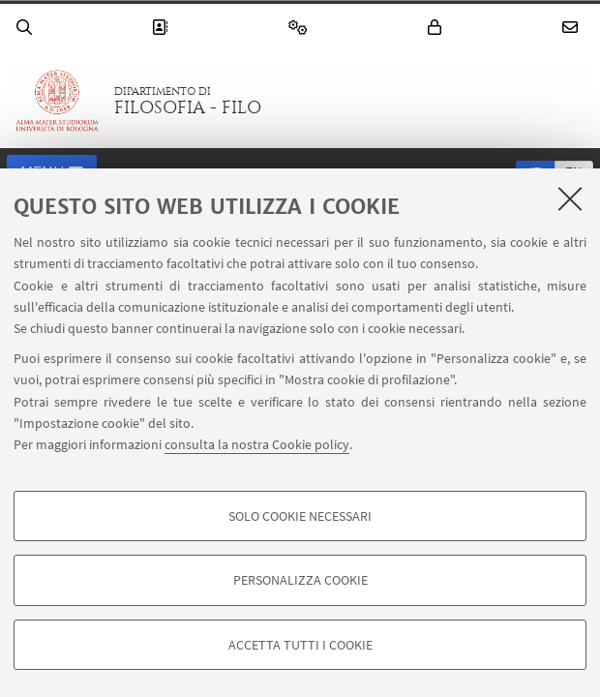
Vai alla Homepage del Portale (57, 101)
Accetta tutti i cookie (300, 644)
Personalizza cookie (300, 580)
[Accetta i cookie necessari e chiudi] (570, 198)
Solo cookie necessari (300, 516)
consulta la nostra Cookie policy (257, 444)
